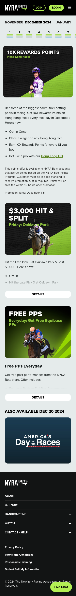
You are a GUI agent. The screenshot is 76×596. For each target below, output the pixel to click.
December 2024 (38, 22)
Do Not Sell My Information (22, 569)
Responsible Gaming (18, 562)
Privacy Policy (14, 547)
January (63, 22)
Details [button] (38, 294)
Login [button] (56, 8)
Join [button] (39, 8)
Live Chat (61, 587)
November (14, 22)
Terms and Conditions (19, 555)
